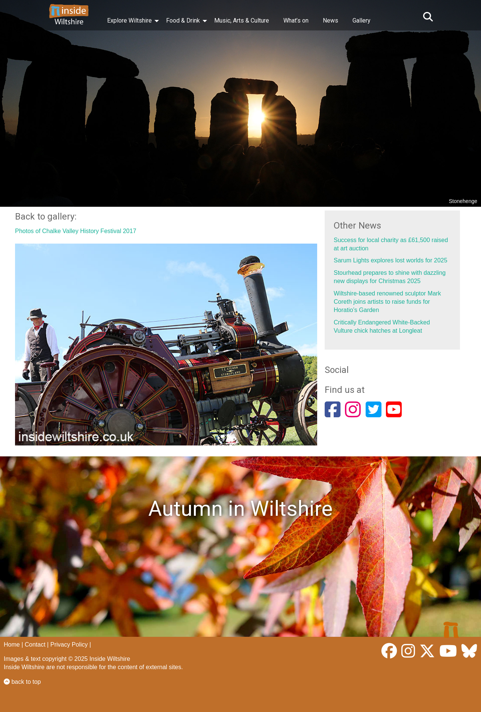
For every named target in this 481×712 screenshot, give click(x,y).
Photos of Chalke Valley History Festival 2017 (75, 231)
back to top (22, 682)
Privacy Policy (69, 644)
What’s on (296, 20)
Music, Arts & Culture (241, 20)
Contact (35, 644)
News (330, 20)
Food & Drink (183, 20)
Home (12, 644)
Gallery (361, 20)
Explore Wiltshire (129, 20)
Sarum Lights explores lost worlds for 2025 (390, 260)
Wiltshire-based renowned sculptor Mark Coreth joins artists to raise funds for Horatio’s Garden (387, 302)
